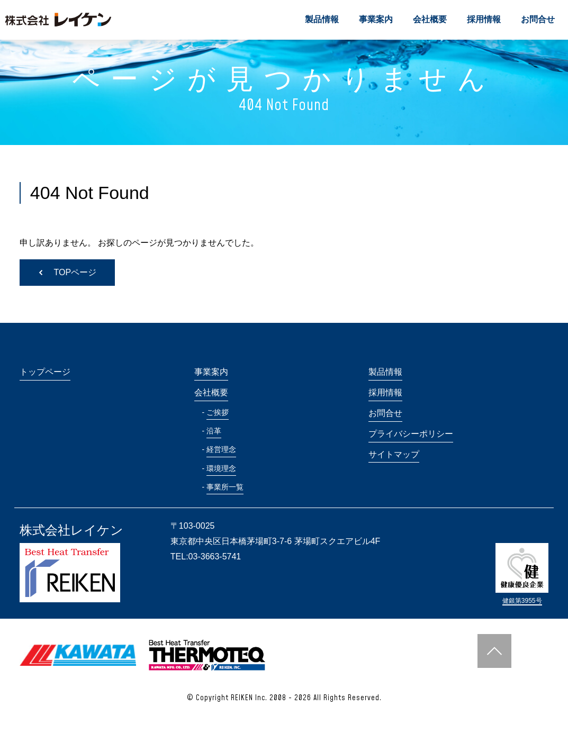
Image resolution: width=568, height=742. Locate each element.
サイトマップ (393, 454)
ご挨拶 (217, 412)
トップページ (45, 371)
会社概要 (430, 19)
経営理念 (221, 449)
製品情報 (322, 19)
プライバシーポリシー (410, 433)
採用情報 (484, 19)
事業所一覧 (225, 487)
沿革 (213, 431)
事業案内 (376, 19)
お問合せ (538, 19)
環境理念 (221, 468)
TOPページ (75, 272)
